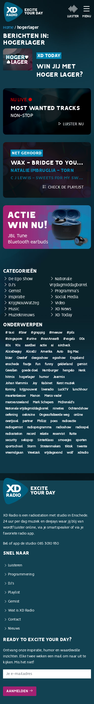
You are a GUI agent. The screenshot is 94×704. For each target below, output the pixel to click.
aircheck (64, 345)
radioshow (63, 427)
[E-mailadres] (47, 673)
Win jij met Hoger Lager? (59, 70)
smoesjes (64, 440)
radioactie (69, 421)
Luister (73, 11)
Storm (31, 446)
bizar (8, 358)
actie (43, 345)
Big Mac (73, 352)
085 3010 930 (48, 543)
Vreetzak (34, 453)
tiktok (69, 446)
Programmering (21, 574)
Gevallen (11, 370)
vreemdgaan (14, 453)
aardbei (30, 345)
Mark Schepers (43, 402)
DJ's (12, 284)
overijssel (11, 421)
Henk (81, 370)
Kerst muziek (66, 383)
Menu (86, 11)
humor (44, 377)
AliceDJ (31, 352)
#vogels (69, 339)
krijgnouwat (28, 389)
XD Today (49, 55)
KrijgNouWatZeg (24, 303)
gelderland (65, 364)
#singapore (13, 339)
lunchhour (80, 389)
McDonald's (66, 402)
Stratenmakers (50, 446)
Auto (60, 352)
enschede (12, 364)
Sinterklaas (45, 440)
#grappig (38, 333)
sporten (81, 440)
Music (14, 309)
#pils (70, 333)
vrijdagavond (53, 453)
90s (18, 345)
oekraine (28, 415)
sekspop (27, 440)
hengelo (68, 370)
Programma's (67, 290)
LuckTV (63, 389)
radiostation (13, 434)
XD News (63, 309)
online (78, 415)
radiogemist (14, 427)
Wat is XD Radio (21, 610)
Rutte (72, 434)
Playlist (14, 592)
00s (82, 339)
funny (49, 364)
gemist (82, 364)
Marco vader (53, 396)
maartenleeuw (15, 396)
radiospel (82, 427)
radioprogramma (39, 427)
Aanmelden (19, 691)
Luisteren (15, 565)
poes (53, 421)
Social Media (66, 296)
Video (60, 303)
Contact (14, 619)
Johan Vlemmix (16, 383)
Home (8, 27)
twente (82, 446)
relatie (44, 434)
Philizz (41, 421)
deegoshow (39, 358)
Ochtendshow (78, 409)
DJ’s (11, 583)
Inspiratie (17, 296)
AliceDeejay (13, 352)
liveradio (47, 389)
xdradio (82, 453)
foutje (27, 364)
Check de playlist (63, 187)
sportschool (14, 446)
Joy (34, 383)
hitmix (10, 377)
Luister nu (70, 124)
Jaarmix (59, 377)
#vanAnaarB (50, 339)
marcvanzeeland (17, 402)
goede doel (30, 370)
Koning (10, 389)
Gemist (15, 290)
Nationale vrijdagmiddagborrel (26, 409)
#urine (31, 339)
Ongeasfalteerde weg (54, 415)
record (31, 434)
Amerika (46, 352)
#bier (23, 333)
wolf (70, 453)
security (11, 440)
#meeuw (55, 333)
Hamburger (50, 370)
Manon (35, 396)
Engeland (77, 358)
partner (28, 421)
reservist (59, 434)
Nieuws (14, 628)
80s (8, 345)
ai (52, 345)
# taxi (9, 333)
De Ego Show (21, 278)
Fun (38, 364)
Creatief (22, 358)
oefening (11, 415)
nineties (58, 409)
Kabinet (46, 383)
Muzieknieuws (21, 315)
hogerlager (27, 377)
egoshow (59, 358)
